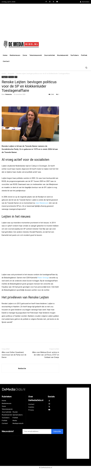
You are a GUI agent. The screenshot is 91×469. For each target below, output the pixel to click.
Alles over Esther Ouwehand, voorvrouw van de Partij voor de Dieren (14, 354)
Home (4, 74)
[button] (86, 67)
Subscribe (57, 431)
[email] (37, 431)
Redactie (8, 94)
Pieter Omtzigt (43, 278)
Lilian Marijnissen (41, 203)
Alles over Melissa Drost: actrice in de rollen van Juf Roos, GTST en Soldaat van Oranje (45, 354)
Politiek (11, 77)
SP (16, 77)
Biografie (11, 74)
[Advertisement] (45, 20)
